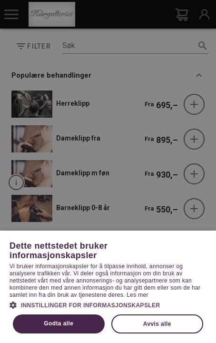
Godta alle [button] (58, 323)
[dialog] (108, 171)
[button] (108, 304)
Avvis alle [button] (157, 324)
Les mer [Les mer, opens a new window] (137, 295)
